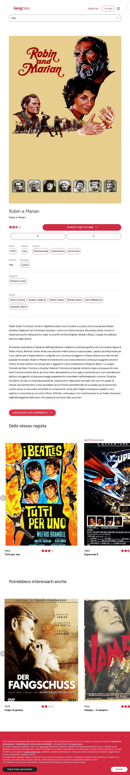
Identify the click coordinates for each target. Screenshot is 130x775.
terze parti (44, 747)
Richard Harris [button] (74, 299)
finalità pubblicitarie (32, 752)
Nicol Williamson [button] (93, 299)
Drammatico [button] (58, 251)
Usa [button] (25, 251)
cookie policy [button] (76, 744)
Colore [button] (25, 265)
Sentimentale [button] (41, 251)
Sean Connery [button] (17, 299)
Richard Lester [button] (18, 281)
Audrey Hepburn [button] (37, 299)
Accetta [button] (119, 769)
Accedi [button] (108, 8)
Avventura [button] (73, 251)
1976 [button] (12, 251)
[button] (82, 227)
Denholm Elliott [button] (18, 306)
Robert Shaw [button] (57, 299)
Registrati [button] (93, 8)
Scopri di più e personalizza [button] (19, 769)
